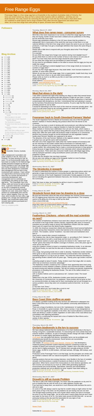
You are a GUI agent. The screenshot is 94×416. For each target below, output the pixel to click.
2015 (5, 78)
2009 (5, 90)
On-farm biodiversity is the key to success (55, 327)
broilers (39, 291)
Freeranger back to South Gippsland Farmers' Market (61, 117)
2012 (5, 84)
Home (63, 406)
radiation (52, 111)
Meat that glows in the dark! (47, 93)
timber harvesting (62, 207)
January (8, 137)
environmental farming (50, 371)
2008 (5, 92)
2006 (5, 139)
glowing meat (46, 111)
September (8, 101)
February (8, 136)
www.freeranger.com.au (47, 82)
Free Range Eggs (22, 9)
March (7, 112)
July (6, 105)
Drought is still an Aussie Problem (51, 379)
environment (40, 185)
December (8, 96)
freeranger (12, 148)
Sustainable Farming (50, 185)
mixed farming (67, 371)
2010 (5, 88)
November (8, 97)
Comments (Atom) (48, 411)
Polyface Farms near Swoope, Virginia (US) (58, 343)
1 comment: (55, 290)
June (7, 106)
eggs (65, 85)
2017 (5, 74)
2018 (5, 72)
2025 (5, 59)
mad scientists (58, 291)
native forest (53, 207)
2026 (5, 57)
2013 (5, 82)
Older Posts (88, 406)
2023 (5, 63)
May (6, 108)
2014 (5, 80)
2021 (5, 67)
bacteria (39, 111)
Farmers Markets (49, 161)
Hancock (46, 207)
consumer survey (42, 85)
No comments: (56, 84)
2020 (5, 69)
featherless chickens (47, 291)
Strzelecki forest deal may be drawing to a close (58, 193)
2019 (5, 70)
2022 (5, 65)
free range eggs (72, 85)
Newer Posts (36, 406)
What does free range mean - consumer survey (58, 32)
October (8, 99)
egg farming (50, 85)
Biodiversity (40, 207)
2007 (5, 94)
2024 (5, 61)
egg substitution (59, 85)
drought (39, 401)
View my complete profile (10, 205)
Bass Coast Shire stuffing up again (51, 299)
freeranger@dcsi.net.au (51, 80)
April (6, 110)
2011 (5, 86)
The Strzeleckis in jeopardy (47, 168)
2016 (5, 76)
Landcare (60, 371)
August (7, 103)
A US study (36, 337)
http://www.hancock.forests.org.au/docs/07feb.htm (50, 203)
